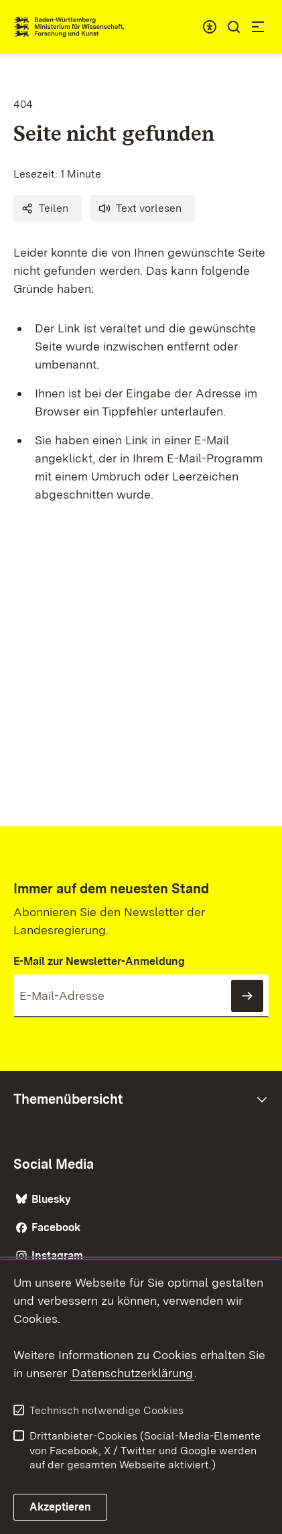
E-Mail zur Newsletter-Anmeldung (99, 961)
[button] (47, 208)
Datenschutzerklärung (132, 1373)
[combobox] (209, 27)
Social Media (53, 1164)
